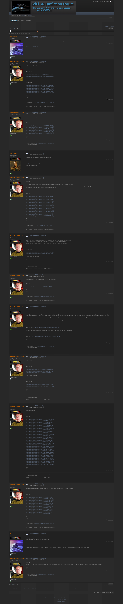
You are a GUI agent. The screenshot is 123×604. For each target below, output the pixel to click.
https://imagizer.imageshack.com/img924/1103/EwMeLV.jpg (40, 443)
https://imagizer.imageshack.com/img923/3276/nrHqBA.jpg (40, 386)
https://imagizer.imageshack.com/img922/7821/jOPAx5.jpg (39, 501)
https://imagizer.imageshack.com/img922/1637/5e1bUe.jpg (40, 210)
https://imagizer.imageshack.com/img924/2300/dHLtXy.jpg (39, 198)
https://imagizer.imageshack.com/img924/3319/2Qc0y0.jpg (40, 452)
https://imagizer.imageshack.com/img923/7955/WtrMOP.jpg (40, 498)
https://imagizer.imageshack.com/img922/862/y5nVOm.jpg (39, 512)
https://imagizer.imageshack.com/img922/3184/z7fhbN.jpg (39, 369)
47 (16, 28)
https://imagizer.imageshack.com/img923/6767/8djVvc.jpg (39, 437)
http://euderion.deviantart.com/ (32, 46)
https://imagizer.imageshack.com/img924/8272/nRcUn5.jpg (40, 252)
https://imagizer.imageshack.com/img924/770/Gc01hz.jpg (39, 432)
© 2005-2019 (63, 601)
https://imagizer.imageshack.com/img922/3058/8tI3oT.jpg (39, 91)
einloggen (23, 15)
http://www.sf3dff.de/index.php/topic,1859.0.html (44, 102)
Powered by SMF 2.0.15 (46, 597)
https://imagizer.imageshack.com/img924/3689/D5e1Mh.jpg (40, 459)
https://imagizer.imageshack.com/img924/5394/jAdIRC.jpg (45, 327)
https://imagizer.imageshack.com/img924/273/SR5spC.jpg (39, 426)
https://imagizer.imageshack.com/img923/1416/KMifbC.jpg (39, 208)
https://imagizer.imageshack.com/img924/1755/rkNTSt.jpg (39, 74)
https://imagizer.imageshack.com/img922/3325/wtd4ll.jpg (39, 196)
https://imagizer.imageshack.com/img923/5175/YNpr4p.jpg (39, 447)
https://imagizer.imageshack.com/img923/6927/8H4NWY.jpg (40, 88)
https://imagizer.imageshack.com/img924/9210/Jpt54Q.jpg (39, 431)
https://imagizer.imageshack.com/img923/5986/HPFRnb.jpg (40, 130)
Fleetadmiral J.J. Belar (79, 23)
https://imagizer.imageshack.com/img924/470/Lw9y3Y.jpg (39, 507)
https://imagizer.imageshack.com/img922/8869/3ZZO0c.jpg (40, 215)
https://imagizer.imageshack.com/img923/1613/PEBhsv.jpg (40, 201)
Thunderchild (14, 36)
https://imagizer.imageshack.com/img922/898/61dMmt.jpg (39, 372)
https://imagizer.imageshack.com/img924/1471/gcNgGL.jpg (40, 131)
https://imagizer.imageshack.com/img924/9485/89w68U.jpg (40, 125)
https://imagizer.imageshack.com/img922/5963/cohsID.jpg (39, 503)
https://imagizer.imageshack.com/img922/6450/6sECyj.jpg (39, 253)
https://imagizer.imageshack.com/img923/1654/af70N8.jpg (39, 286)
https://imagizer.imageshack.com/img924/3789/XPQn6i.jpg (40, 464)
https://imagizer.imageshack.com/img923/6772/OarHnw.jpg (40, 92)
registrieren (30, 15)
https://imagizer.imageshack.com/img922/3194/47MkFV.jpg (40, 86)
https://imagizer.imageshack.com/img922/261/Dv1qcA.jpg (39, 202)
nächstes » (111, 26)
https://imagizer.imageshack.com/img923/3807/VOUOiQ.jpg (40, 133)
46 (14, 28)
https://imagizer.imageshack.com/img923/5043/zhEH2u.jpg (40, 419)
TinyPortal (59, 601)
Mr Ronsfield (14, 153)
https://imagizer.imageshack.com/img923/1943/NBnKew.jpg (40, 462)
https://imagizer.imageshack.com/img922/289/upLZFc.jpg (39, 384)
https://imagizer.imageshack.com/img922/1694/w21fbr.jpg (39, 204)
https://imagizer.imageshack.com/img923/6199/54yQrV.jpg (39, 441)
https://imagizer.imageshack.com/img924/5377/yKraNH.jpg (40, 450)
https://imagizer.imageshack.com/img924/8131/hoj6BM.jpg (39, 500)
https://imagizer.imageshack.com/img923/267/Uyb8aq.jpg (39, 458)
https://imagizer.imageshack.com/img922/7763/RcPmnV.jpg (46, 336)
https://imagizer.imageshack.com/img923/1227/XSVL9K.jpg (40, 510)
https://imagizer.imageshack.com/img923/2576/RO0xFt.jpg (40, 429)
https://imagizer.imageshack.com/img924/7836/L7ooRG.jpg (40, 461)
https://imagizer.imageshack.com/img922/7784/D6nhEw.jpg (40, 128)
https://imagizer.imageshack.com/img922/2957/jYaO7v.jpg (39, 371)
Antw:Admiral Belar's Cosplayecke (37, 36)
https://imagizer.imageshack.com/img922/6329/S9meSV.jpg (40, 504)
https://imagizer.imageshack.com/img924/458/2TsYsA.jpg (39, 456)
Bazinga (27, 162)
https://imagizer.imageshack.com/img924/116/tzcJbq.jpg (39, 449)
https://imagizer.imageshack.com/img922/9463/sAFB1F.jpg (40, 211)
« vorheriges (106, 26)
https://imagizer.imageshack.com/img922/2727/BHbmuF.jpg (40, 513)
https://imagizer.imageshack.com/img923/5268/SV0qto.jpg (39, 423)
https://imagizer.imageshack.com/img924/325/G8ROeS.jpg (40, 207)
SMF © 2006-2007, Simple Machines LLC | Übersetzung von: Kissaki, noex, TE (67, 597)
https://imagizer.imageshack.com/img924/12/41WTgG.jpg (39, 425)
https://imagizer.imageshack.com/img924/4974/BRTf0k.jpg (39, 89)
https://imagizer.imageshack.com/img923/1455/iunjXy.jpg (39, 420)
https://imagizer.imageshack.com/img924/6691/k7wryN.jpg (39, 440)
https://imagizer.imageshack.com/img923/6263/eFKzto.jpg (39, 435)
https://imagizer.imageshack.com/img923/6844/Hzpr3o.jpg (39, 497)
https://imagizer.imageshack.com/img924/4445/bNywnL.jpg (40, 438)
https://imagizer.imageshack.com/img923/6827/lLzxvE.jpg (39, 444)
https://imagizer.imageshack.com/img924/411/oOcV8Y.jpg (39, 214)
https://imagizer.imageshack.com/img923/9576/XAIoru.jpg (39, 506)
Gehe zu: (95, 592)
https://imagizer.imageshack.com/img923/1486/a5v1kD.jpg (39, 455)
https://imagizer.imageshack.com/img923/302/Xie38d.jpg (39, 85)
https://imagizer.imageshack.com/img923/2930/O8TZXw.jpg (40, 76)
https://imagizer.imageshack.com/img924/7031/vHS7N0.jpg (40, 446)
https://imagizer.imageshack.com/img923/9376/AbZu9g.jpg (40, 434)
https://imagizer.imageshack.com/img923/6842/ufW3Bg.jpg (40, 453)
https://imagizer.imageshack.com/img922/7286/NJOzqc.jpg (40, 205)
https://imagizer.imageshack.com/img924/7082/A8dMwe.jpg (40, 428)
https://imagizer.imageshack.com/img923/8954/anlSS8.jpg (39, 422)
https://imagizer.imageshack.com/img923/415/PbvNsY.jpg (39, 213)
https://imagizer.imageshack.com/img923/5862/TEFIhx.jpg (39, 509)
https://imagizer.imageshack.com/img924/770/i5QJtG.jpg (39, 199)
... (13, 28)
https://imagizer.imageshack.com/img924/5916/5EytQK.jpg (40, 127)
